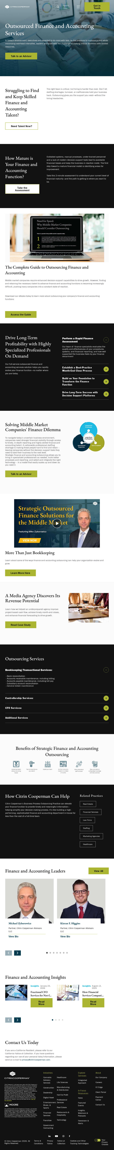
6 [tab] (64, 951)
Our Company (101, 1077)
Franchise (47, 1120)
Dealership (47, 1092)
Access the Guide (21, 314)
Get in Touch (97, 7)
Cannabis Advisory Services (47, 1080)
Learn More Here (20, 572)
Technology (61, 1120)
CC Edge (99, 1087)
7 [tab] (67, 951)
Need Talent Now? (21, 126)
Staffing (86, 828)
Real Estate (88, 804)
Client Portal (101, 1092)
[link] (16, 767)
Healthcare (87, 844)
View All (98, 870)
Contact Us (100, 1105)
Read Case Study (21, 624)
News (80, 1098)
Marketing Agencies (91, 836)
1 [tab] (47, 951)
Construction (48, 1088)
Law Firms (87, 820)
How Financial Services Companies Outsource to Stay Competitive (93, 993)
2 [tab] (50, 951)
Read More (42, 1003)
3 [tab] (54, 951)
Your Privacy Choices (105, 1142)
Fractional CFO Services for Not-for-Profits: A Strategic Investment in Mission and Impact (42, 993)
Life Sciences (62, 1082)
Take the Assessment (22, 189)
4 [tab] (57, 951)
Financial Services (90, 812)
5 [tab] (60, 951)
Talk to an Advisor (21, 56)
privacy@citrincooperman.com (36, 1059)
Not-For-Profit (62, 1095)
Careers (99, 1082)
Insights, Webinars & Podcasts (83, 1113)
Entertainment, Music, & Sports (49, 1105)
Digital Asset (48, 1097)
